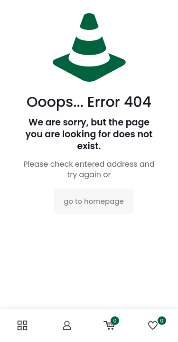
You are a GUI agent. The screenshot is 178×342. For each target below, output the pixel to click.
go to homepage (93, 201)
